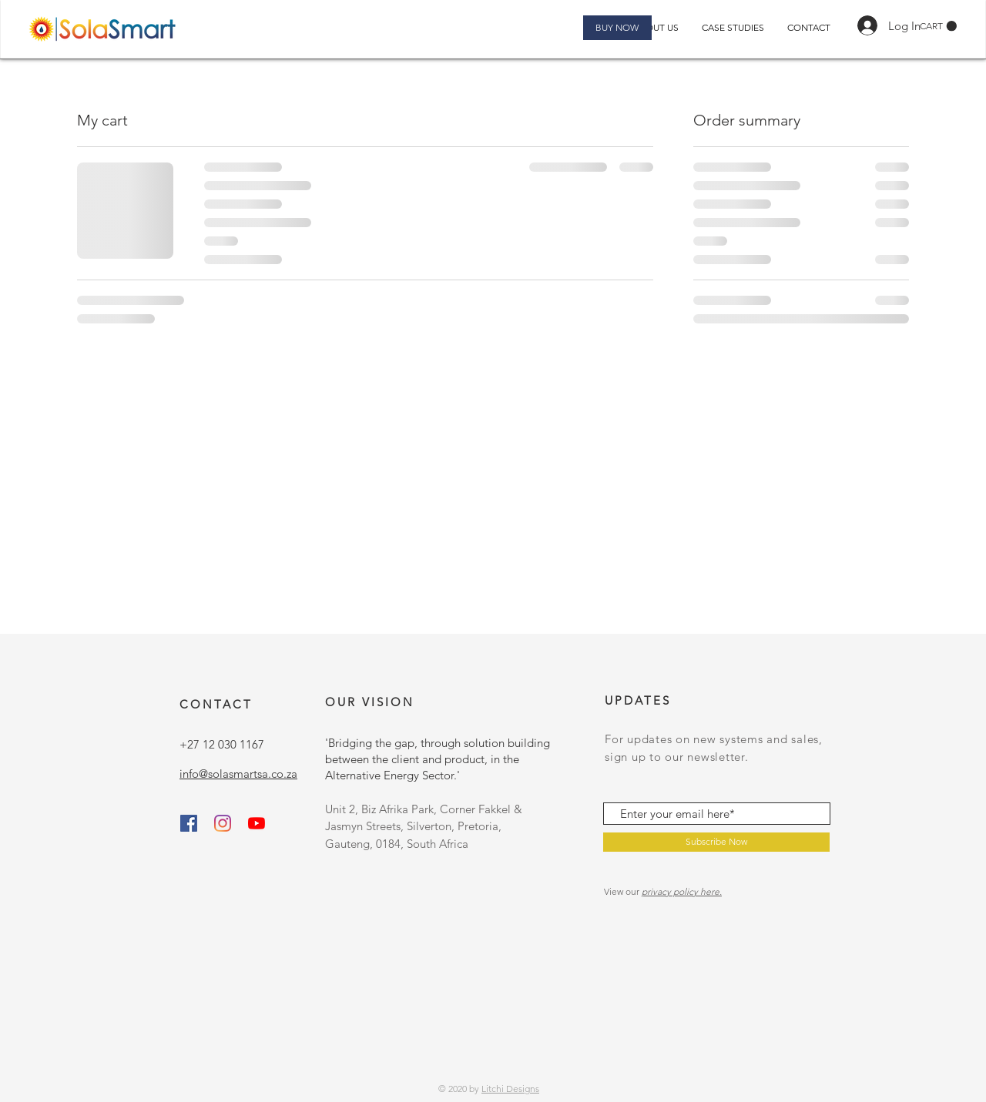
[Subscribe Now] (716, 842)
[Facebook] (188, 823)
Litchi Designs (510, 1088)
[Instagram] (222, 823)
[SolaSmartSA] (256, 823)
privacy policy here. (682, 891)
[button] (938, 26)
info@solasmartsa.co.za (238, 773)
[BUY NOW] (617, 27)
